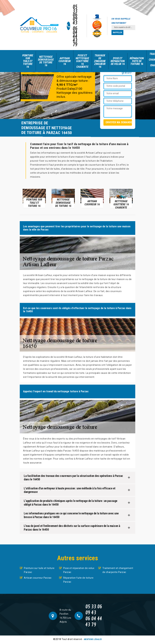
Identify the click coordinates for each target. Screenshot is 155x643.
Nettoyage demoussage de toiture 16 (46, 61)
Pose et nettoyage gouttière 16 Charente (82, 61)
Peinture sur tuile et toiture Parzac (39, 570)
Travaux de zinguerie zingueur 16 (100, 61)
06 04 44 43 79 (75, 37)
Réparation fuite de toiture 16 (137, 61)
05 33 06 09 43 (75, 15)
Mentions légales (93, 639)
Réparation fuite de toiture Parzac (78, 579)
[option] (34, 198)
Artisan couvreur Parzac (38, 577)
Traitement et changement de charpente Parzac (117, 570)
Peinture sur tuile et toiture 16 (27, 61)
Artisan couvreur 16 (64, 61)
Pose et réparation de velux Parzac (78, 570)
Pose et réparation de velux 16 (118, 61)
